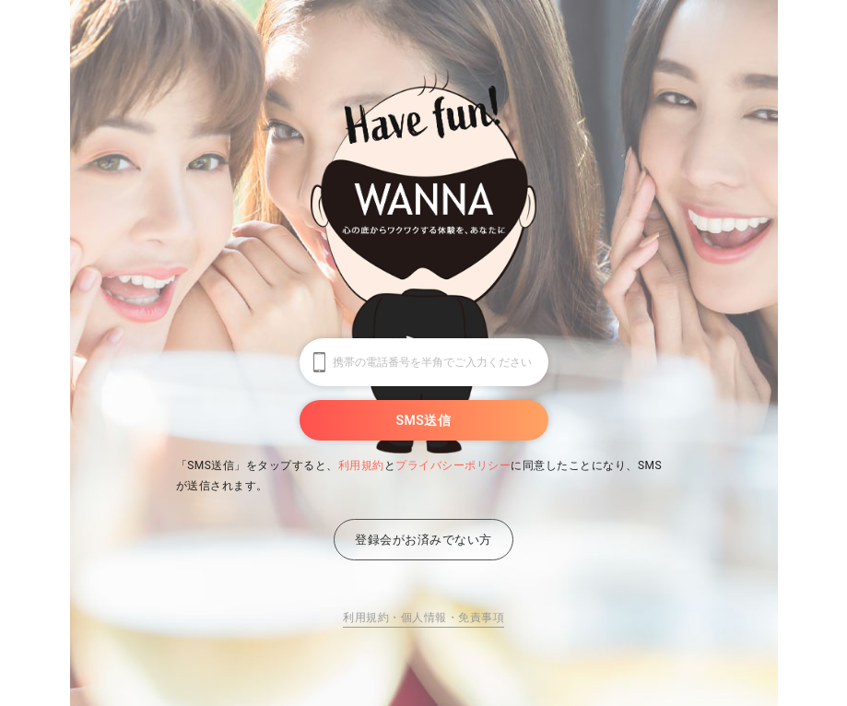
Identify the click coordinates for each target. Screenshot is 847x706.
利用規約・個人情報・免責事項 (423, 617)
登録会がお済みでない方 (423, 540)
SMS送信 (424, 420)
